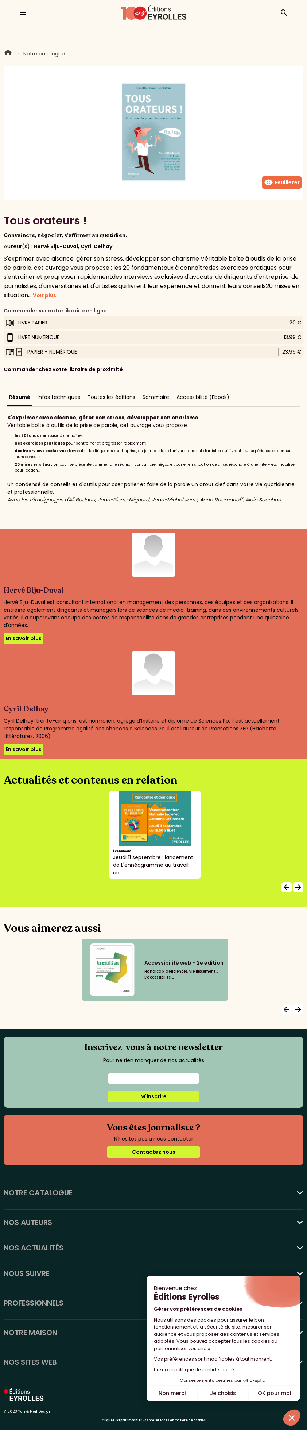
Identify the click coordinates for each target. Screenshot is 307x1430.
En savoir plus (23, 638)
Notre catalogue (44, 53)
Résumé (19, 397)
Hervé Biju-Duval (56, 246)
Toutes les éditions (111, 397)
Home (8, 53)
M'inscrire (153, 1096)
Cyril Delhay (96, 246)
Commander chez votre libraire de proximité (63, 369)
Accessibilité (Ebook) (202, 397)
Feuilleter (282, 182)
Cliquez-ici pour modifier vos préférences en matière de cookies (154, 1420)
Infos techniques (59, 397)
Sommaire (156, 397)
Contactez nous (153, 1152)
